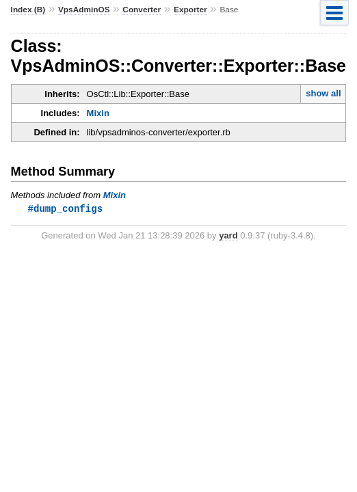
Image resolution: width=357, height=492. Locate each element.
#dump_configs (65, 208)
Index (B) (28, 9)
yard (228, 236)
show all (323, 93)
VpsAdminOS (84, 9)
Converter (141, 9)
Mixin (98, 113)
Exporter (190, 9)
